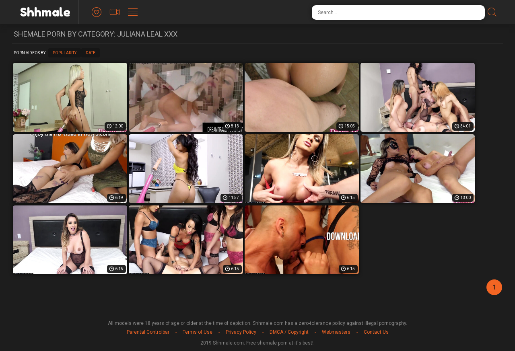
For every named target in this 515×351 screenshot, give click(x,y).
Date (90, 53)
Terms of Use (197, 332)
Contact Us (376, 332)
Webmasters (336, 332)
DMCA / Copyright (289, 332)
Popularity (64, 53)
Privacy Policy (241, 332)
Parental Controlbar (148, 332)
